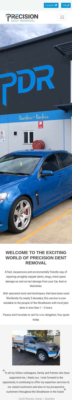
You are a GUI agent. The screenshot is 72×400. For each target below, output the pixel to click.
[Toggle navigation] (62, 17)
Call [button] (66, 5)
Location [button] (51, 5)
